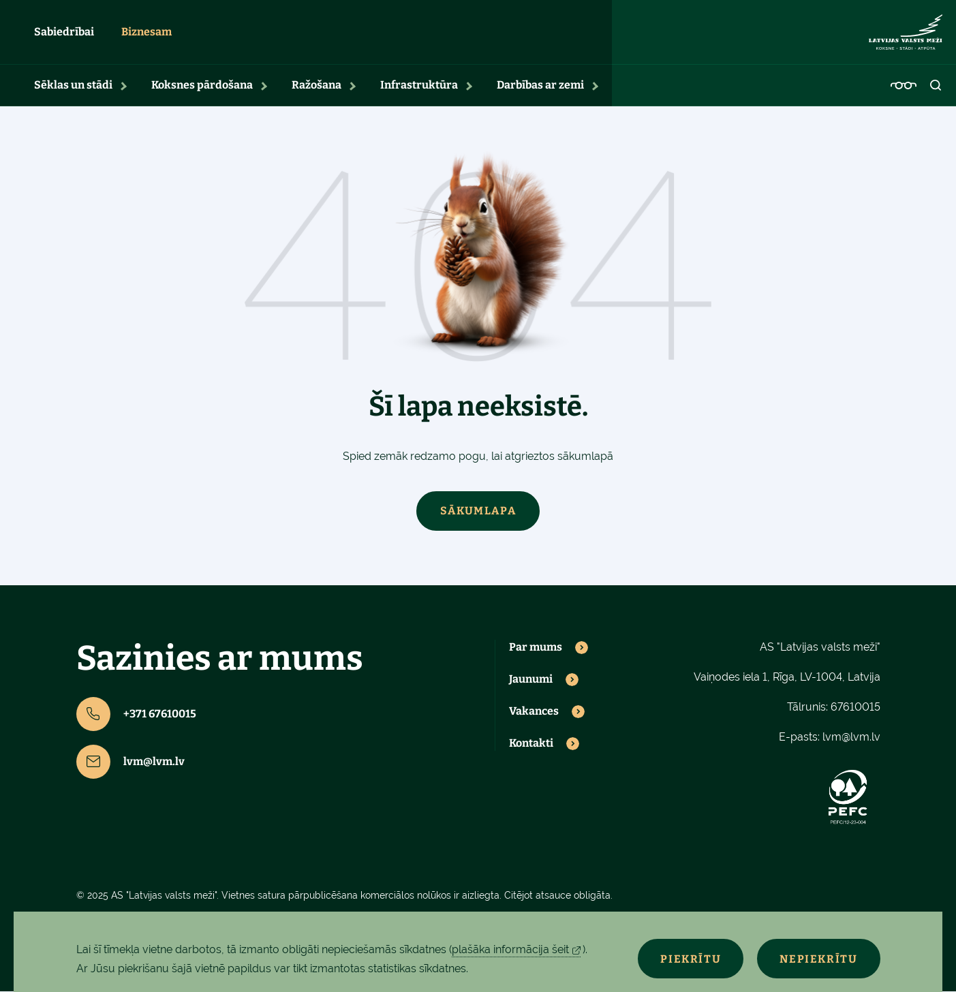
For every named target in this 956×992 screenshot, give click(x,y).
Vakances (534, 712)
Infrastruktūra (419, 85)
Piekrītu (687, 958)
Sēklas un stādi (73, 85)
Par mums (535, 647)
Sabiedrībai (64, 32)
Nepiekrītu (818, 958)
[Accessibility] (903, 86)
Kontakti (531, 744)
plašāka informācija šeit (510, 949)
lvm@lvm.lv (130, 762)
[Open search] (936, 86)
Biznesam (146, 32)
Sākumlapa (478, 511)
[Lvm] (905, 32)
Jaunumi (531, 680)
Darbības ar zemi (540, 85)
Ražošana (316, 85)
